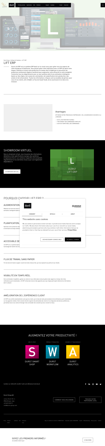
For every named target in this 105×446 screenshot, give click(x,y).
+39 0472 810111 (8, 403)
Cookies (99, 420)
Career (60, 5)
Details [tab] (52, 214)
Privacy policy (94, 420)
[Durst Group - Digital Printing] (12, 5)
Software (16, 420)
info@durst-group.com (10, 405)
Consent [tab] (32, 214)
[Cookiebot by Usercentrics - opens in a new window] (74, 206)
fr (102, 5)
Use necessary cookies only (51, 239)
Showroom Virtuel (12, 171)
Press (5, 420)
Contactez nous (24, 421)
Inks (20, 420)
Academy (52, 5)
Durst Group (6, 60)
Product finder (8, 421)
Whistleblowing (86, 420)
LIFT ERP (24, 60)
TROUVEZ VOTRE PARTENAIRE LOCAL (90, 399)
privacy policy (72, 230)
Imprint (80, 420)
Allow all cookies (73, 239)
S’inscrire (88, 440)
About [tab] (73, 214)
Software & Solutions (16, 60)
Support (47, 5)
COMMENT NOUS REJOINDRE (64, 400)
